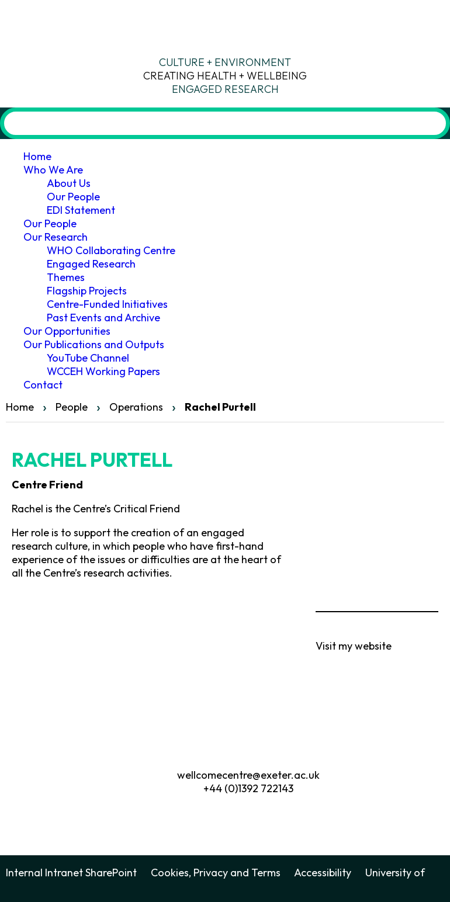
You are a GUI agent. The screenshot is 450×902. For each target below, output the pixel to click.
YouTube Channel (88, 358)
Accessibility (322, 872)
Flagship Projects (87, 290)
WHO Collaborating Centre (111, 250)
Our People (73, 196)
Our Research (55, 237)
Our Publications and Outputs (93, 344)
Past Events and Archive (103, 317)
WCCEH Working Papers (103, 371)
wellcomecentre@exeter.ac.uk (248, 775)
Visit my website (354, 646)
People (72, 407)
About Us (69, 183)
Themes (66, 277)
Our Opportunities (66, 331)
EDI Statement (81, 210)
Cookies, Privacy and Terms (216, 872)
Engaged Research (91, 263)
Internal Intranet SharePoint (71, 872)
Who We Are (53, 169)
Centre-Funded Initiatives (107, 304)
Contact (43, 384)
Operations (136, 407)
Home (37, 156)
